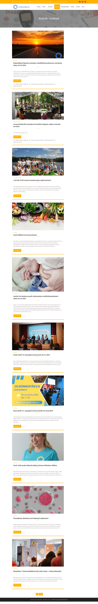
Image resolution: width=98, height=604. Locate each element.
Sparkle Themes (55, 602)
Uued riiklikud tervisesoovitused (25, 235)
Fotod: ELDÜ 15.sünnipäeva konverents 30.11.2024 (31, 355)
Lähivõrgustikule (49, 84)
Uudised (57, 6)
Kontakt (78, 6)
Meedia (72, 6)
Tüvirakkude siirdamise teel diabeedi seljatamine (31, 518)
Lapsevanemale (17, 86)
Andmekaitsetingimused (63, 602)
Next (41, 596)
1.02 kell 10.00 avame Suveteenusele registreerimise (32, 180)
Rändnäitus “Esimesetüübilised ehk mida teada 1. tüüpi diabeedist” (33, 572)
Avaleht (39, 6)
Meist (43, 6)
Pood (83, 6)
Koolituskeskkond (65, 6)
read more (17, 81)
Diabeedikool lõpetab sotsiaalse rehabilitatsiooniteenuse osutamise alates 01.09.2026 (34, 64)
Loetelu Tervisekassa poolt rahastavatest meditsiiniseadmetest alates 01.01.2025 (36, 297)
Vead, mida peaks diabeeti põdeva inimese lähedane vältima (35, 465)
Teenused (50, 6)
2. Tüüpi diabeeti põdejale (37, 84)
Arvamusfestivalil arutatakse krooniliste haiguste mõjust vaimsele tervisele (37, 125)
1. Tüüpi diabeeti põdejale (21, 84)
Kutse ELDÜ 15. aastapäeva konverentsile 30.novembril (33, 411)
